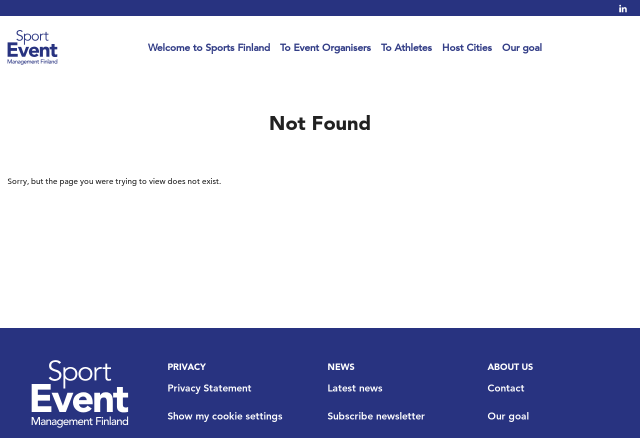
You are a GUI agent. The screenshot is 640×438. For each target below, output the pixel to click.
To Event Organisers (325, 48)
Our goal (522, 48)
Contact (506, 388)
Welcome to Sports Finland (209, 48)
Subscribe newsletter (376, 416)
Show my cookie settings (225, 416)
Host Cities (467, 48)
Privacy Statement (210, 388)
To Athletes (406, 48)
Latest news (355, 388)
